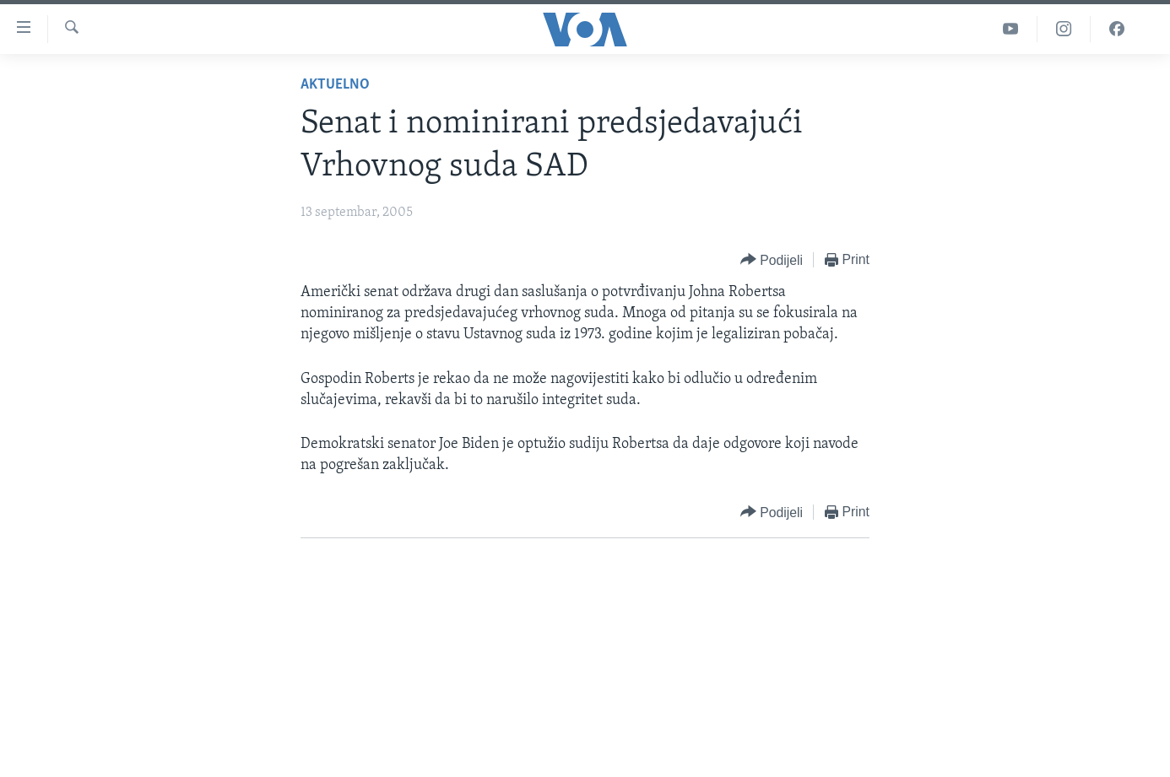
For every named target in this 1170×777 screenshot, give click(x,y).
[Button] (771, 260)
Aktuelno (335, 85)
